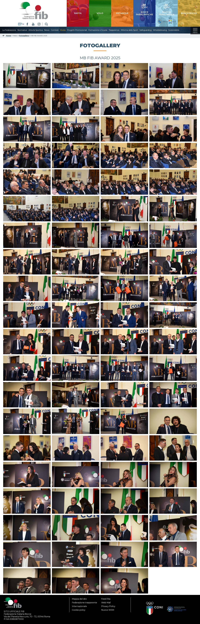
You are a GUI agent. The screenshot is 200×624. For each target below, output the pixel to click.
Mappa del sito (79, 599)
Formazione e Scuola (100, 30)
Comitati (57, 30)
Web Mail (106, 602)
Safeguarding (148, 30)
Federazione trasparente (84, 602)
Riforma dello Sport (132, 30)
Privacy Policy (108, 606)
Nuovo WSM (107, 610)
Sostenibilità (176, 30)
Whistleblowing (162, 30)
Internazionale (79, 606)
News (49, 30)
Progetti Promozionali (79, 30)
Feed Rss (105, 599)
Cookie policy (78, 610)
